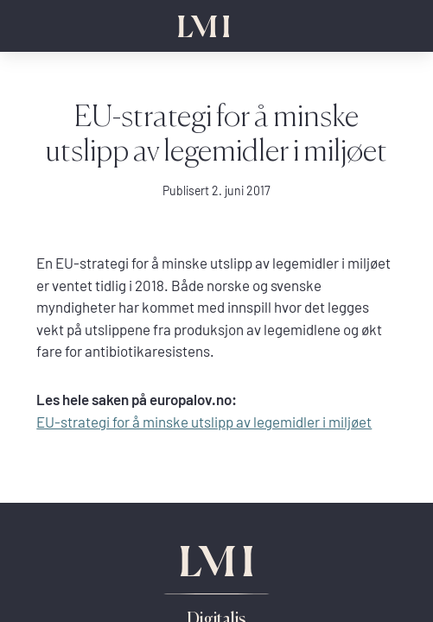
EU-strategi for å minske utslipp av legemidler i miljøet (204, 422)
